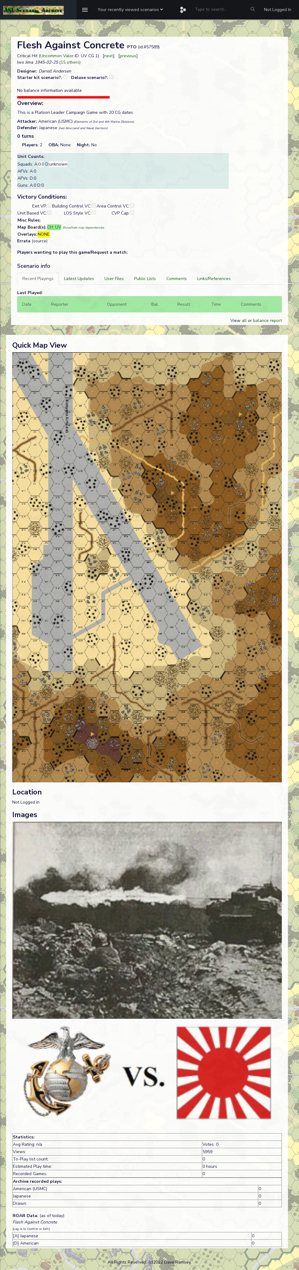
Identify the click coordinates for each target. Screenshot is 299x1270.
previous (128, 56)
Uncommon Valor (57, 56)
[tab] (38, 279)
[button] (130, 10)
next (108, 56)
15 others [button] (70, 62)
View (236, 320)
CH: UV (54, 227)
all (244, 320)
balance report (267, 320)
